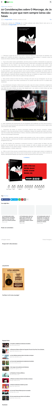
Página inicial (4, 6)
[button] (1, 2)
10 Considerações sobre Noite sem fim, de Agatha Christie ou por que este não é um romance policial (9, 218)
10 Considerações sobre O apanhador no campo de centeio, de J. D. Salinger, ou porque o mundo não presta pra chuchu (43, 219)
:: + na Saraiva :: (26, 157)
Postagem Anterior (6, 239)
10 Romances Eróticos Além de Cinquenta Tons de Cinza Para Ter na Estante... (27, 349)
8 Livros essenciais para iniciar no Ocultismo (20, 396)
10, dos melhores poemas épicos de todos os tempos (22, 355)
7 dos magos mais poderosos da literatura (19, 367)
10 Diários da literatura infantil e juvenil (19, 384)
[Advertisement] (26, 326)
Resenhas (10, 6)
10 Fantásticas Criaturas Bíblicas (17, 373)
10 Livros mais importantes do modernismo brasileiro (22, 361)
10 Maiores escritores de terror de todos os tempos (21, 378)
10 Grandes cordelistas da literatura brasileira (20, 343)
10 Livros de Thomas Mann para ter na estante (20, 390)
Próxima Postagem (47, 239)
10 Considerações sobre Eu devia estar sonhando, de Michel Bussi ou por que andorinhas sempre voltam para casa (26, 219)
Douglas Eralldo (12, 24)
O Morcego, (18, 23)
